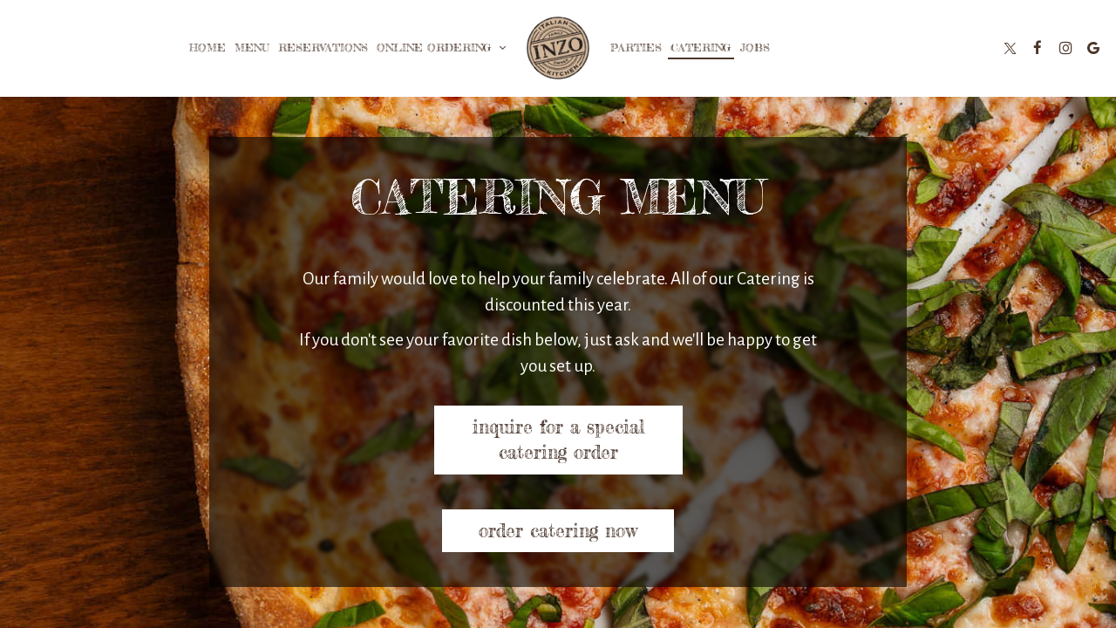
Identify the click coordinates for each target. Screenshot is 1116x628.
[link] (558, 48)
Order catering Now (558, 530)
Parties (636, 47)
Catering (701, 47)
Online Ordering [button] (441, 47)
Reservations (323, 47)
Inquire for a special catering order (558, 439)
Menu (252, 47)
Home (207, 47)
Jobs (755, 47)
